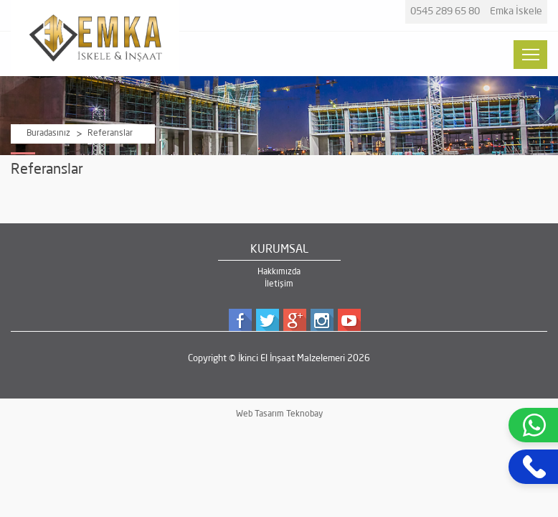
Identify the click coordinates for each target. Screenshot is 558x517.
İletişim (279, 284)
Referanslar (110, 133)
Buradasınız (48, 133)
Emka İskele (516, 11)
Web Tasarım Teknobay (279, 414)
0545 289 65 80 (445, 11)
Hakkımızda (279, 272)
